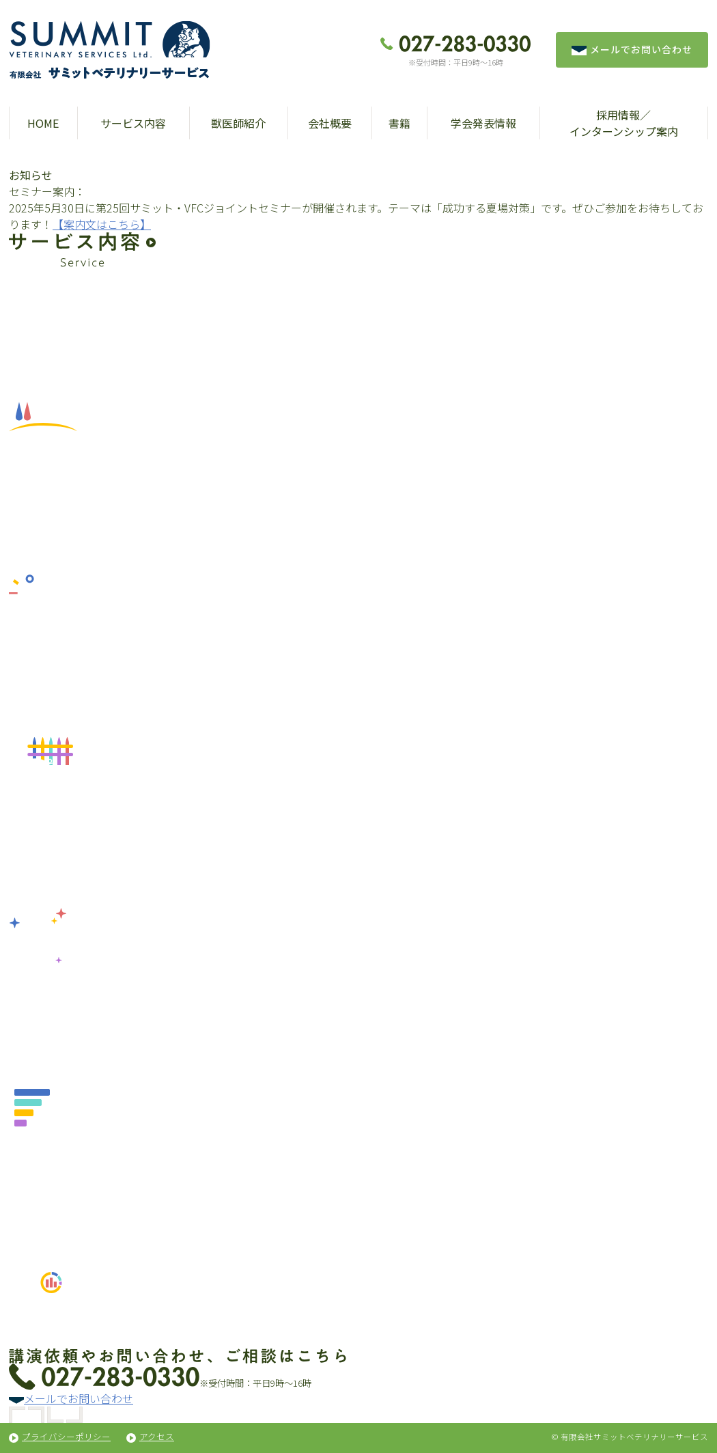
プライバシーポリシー (66, 1436)
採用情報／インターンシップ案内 (624, 123)
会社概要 (330, 123)
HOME (43, 123)
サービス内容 (133, 123)
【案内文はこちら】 (102, 224)
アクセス (156, 1436)
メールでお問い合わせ (632, 49)
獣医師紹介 (238, 123)
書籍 (399, 123)
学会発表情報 (483, 123)
